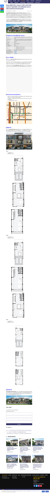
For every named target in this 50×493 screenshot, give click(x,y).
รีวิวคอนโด (14, 0)
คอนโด (18, 0)
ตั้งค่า (43, 491)
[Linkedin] (2, 10)
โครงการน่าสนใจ (37, 2)
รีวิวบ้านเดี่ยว (32, 0)
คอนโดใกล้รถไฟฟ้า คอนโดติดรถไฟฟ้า (26, 475)
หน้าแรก (10, 0)
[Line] (2, 12)
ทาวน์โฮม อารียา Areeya (28, 430)
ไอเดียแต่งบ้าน (16, 2)
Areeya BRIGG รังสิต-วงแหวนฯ (27, 433)
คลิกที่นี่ (15, 51)
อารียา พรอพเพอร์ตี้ (21, 433)
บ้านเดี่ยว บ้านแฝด (38, 0)
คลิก (16, 394)
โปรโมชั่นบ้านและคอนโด (30, 2)
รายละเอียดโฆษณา (35, 480)
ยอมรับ (47, 491)
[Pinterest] (2, 8)
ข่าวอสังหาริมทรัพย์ (22, 2)
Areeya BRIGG (16, 433)
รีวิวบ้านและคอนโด (4, 475)
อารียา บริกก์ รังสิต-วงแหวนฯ (10, 433)
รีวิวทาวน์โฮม (23, 0)
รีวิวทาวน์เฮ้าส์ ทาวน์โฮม (13, 430)
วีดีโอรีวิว (11, 2)
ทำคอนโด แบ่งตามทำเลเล (35, 475)
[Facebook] (2, 5)
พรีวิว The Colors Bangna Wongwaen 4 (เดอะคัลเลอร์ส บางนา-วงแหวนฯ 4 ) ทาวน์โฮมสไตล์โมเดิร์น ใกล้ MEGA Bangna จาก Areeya (24, 466)
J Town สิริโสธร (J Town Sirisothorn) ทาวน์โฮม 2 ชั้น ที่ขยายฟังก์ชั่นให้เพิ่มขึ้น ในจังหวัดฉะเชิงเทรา (12, 449)
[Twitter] (2, 7)
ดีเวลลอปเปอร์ (42, 475)
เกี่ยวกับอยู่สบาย (35, 482)
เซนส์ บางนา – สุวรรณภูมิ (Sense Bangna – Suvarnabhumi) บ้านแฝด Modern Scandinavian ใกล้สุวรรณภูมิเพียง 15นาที (12, 466)
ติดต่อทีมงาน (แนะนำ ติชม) (36, 481)
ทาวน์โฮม (27, 0)
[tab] (5, 475)
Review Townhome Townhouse (20, 430)
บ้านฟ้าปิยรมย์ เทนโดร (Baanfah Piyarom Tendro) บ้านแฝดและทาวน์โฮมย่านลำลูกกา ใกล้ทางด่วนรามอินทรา (38, 449)
